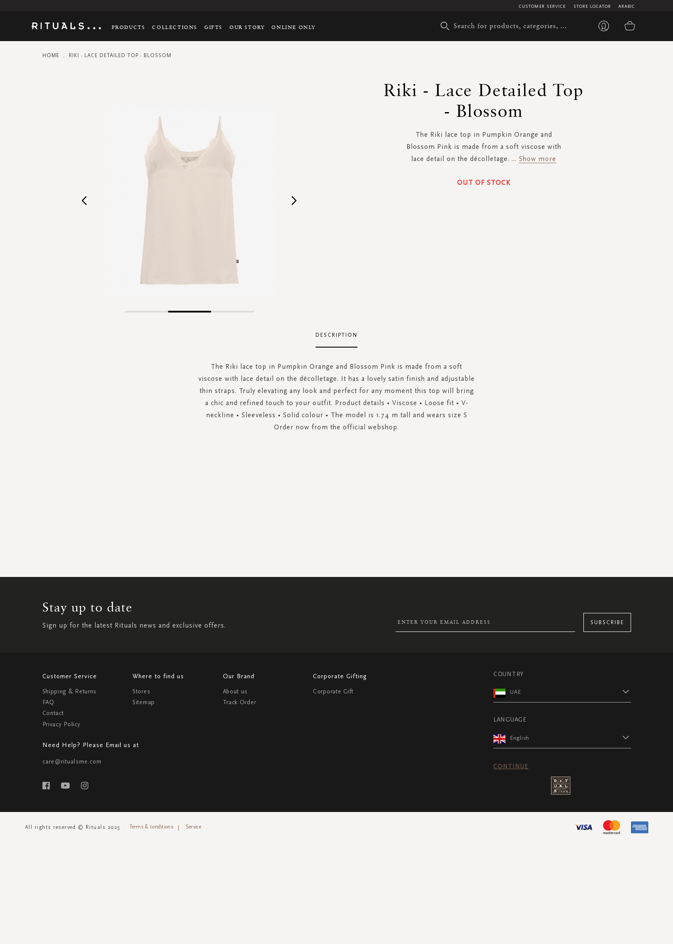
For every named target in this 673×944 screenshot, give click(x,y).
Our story (246, 27)
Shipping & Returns (69, 691)
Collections (174, 27)
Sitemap (143, 702)
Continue (510, 766)
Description (337, 335)
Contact (53, 713)
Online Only (293, 27)
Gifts (213, 27)
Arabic (626, 6)
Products (128, 27)
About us (235, 691)
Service (193, 827)
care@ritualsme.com (72, 761)
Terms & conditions (151, 827)
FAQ (48, 702)
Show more (537, 159)
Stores (141, 691)
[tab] (337, 335)
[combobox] (508, 26)
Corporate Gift (333, 691)
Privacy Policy (61, 724)
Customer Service (542, 6)
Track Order (239, 702)
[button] (84, 200)
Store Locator (592, 6)
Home (50, 55)
